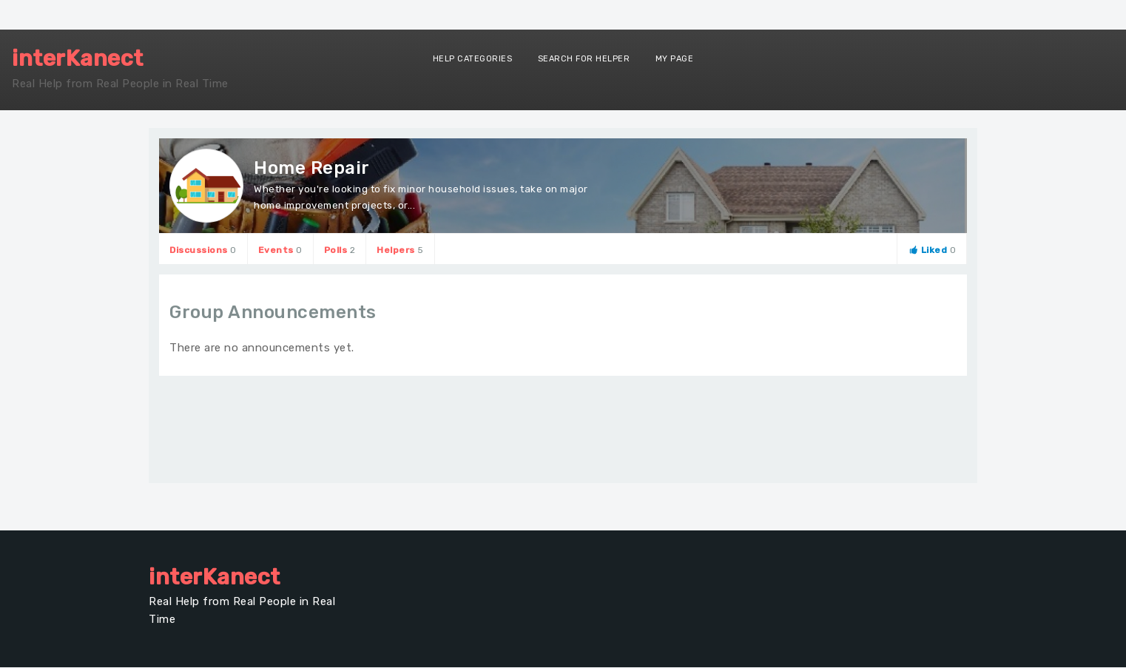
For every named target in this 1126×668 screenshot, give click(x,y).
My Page (674, 59)
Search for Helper (584, 59)
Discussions (203, 250)
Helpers (400, 250)
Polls (340, 250)
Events (280, 250)
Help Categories (473, 59)
